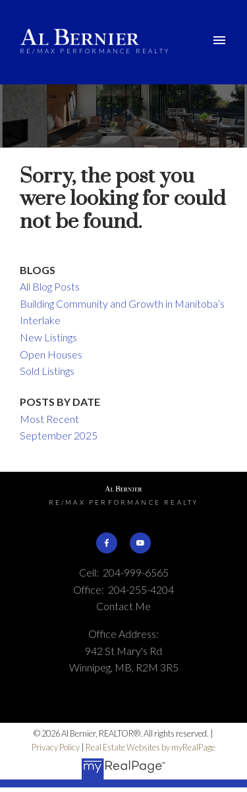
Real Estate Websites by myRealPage (150, 747)
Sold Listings (47, 370)
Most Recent (49, 418)
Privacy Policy (56, 747)
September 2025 (58, 435)
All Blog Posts (50, 286)
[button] (106, 542)
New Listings (48, 337)
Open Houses (51, 354)
